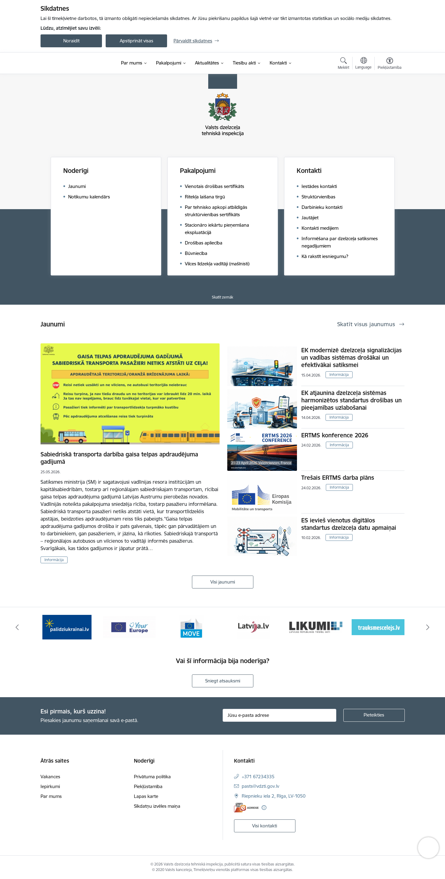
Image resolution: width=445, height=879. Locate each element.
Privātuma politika (152, 776)
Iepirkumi (50, 786)
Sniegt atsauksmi (222, 681)
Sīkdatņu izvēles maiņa (157, 806)
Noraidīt (71, 41)
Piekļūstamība (148, 786)
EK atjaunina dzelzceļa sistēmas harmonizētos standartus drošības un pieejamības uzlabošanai (351, 400)
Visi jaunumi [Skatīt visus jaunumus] (222, 582)
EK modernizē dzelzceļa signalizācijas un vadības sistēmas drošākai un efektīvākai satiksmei (351, 357)
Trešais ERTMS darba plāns (337, 477)
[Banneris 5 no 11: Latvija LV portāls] (315, 627)
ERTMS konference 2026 (334, 435)
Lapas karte (146, 796)
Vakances (50, 776)
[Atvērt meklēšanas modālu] (343, 64)
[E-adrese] (246, 808)
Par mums (51, 796)
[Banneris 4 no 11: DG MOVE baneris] (253, 627)
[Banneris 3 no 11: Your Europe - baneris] (191, 627)
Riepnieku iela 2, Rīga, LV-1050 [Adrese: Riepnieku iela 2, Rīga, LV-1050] (274, 796)
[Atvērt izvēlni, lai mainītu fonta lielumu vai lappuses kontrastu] (389, 64)
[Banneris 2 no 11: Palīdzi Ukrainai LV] (129, 627)
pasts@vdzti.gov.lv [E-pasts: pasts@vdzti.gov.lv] (260, 786)
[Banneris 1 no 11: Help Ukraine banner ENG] (67, 627)
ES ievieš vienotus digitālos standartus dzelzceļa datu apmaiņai (348, 524)
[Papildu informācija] (264, 807)
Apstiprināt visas (136, 41)
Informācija (54, 559)
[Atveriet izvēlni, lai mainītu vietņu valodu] (363, 64)
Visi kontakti (264, 826)
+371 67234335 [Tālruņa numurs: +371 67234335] (258, 776)
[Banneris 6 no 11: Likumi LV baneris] (378, 627)
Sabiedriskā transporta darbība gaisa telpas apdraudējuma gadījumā (119, 458)
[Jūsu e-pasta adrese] (279, 715)
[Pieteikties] (374, 715)
